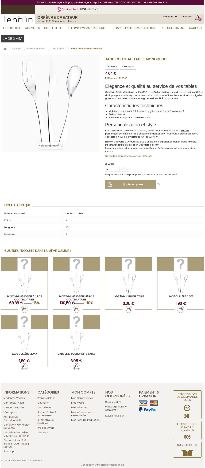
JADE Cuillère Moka (24, 354)
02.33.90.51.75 (89, 9)
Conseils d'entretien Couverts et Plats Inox (128, 156)
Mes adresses (79, 407)
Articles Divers (173, 28)
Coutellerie (53, 28)
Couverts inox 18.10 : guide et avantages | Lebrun (16, 444)
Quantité (109, 164)
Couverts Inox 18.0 (149, 144)
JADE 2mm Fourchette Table (76, 354)
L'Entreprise (12, 28)
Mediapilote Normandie (110, 464)
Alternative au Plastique (86, 28)
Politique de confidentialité (12, 418)
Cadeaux (195, 28)
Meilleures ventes (14, 398)
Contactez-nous (13, 402)
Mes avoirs (77, 402)
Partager (128, 66)
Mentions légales (13, 407)
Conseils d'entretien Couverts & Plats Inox (16, 434)
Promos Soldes (46, 398)
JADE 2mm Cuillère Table (128, 296)
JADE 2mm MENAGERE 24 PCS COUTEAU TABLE (24, 298)
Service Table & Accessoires (134, 28)
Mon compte (83, 392)
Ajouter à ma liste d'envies (178, 184)
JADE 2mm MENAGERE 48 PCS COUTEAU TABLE (76, 298)
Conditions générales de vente (16, 426)
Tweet (112, 66)
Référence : (111, 78)
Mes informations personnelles (81, 413)
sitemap (8, 451)
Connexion (186, 16)
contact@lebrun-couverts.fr (142, 136)
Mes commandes (82, 398)
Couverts (32, 28)
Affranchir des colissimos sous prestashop (22, 460)
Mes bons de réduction (85, 420)
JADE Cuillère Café (181, 296)
